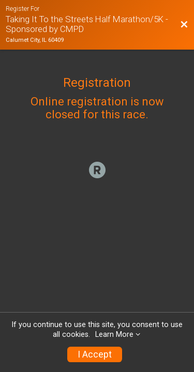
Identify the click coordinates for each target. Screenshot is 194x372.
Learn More (114, 334)
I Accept (95, 354)
